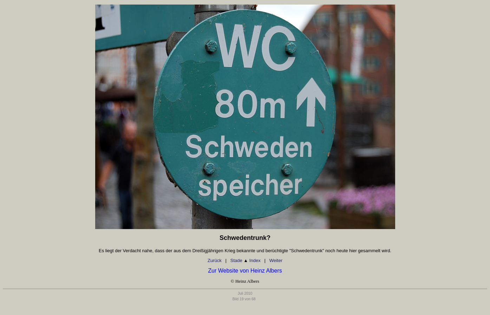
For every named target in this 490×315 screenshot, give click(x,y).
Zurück (215, 260)
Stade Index (245, 260)
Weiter (275, 260)
